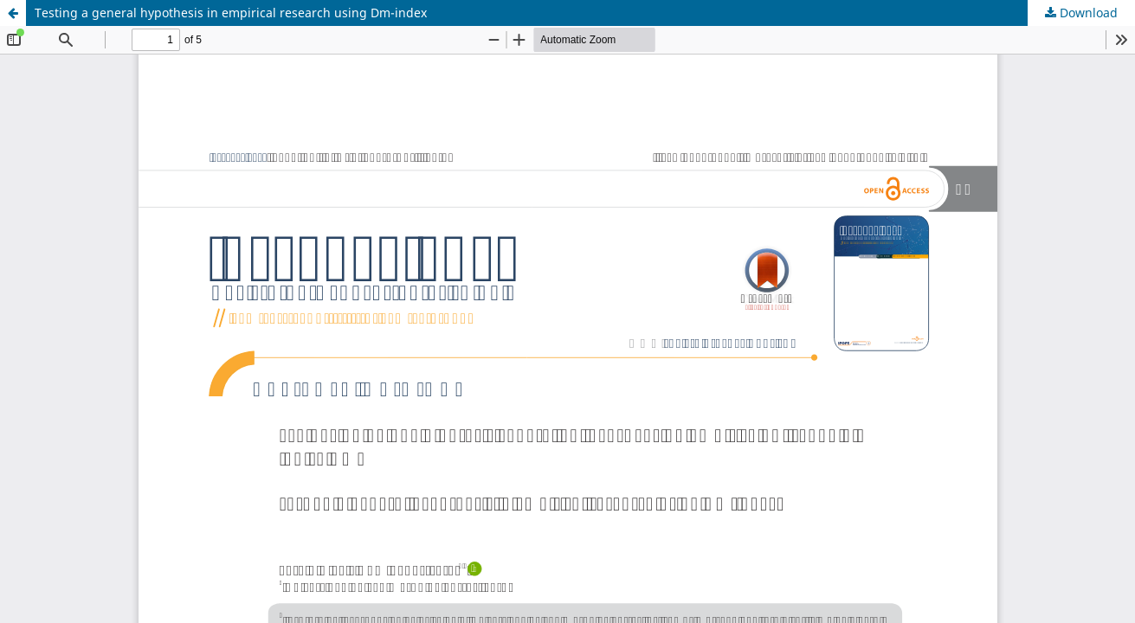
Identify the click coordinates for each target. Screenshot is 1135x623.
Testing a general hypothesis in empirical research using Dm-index (231, 12)
